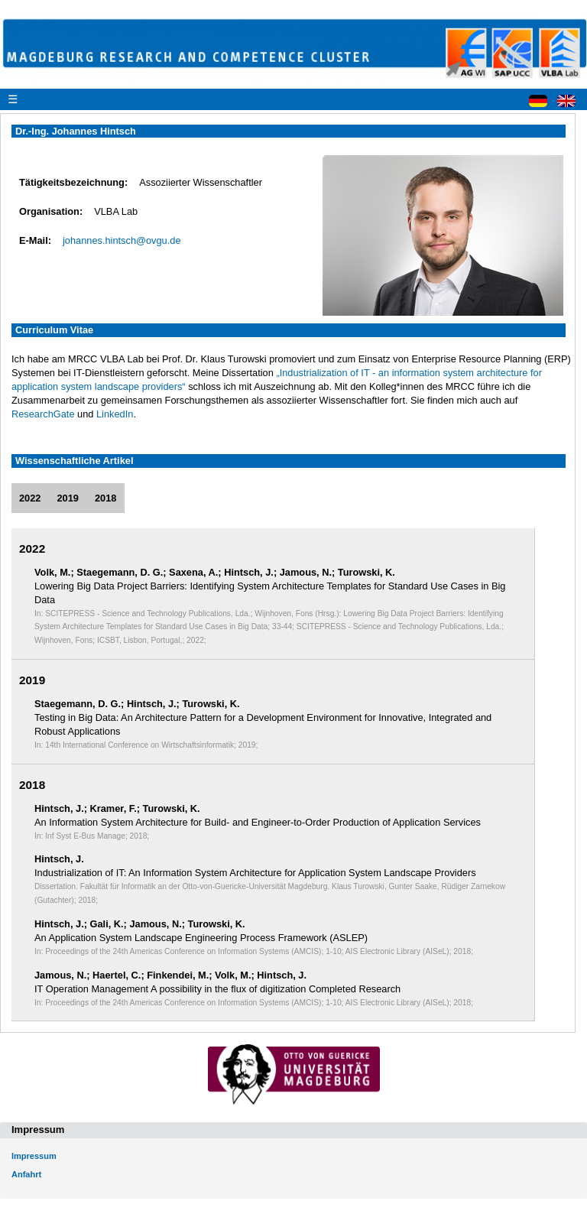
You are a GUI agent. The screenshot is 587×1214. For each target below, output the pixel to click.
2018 (105, 498)
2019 (67, 498)
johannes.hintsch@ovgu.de (122, 240)
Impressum (34, 1155)
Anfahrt (26, 1174)
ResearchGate (43, 414)
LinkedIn (114, 414)
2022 (30, 498)
